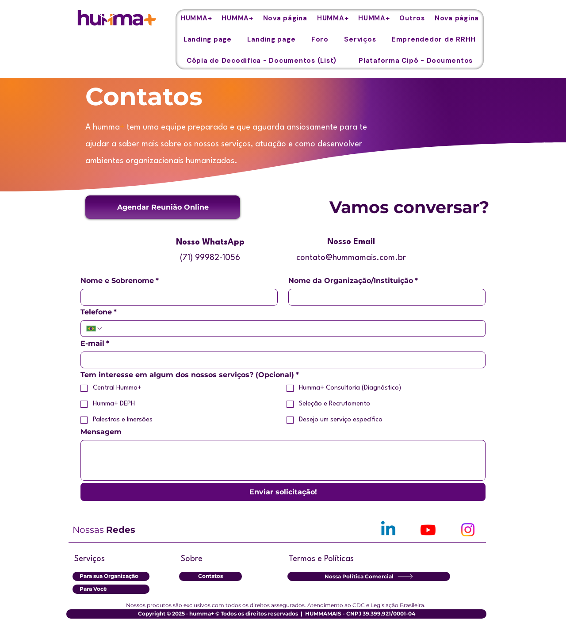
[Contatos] (210, 576)
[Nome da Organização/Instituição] (384, 297)
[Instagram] (468, 530)
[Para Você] (111, 589)
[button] (412, 18)
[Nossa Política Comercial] (368, 576)
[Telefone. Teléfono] (291, 328)
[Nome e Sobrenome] (176, 297)
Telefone (98, 312)
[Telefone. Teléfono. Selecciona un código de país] (94, 328)
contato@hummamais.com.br (351, 258)
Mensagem (101, 432)
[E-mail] (280, 360)
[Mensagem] (283, 460)
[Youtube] (428, 530)
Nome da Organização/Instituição (353, 280)
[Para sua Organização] (111, 576)
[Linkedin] (388, 530)
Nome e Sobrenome (119, 280)
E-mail (94, 343)
